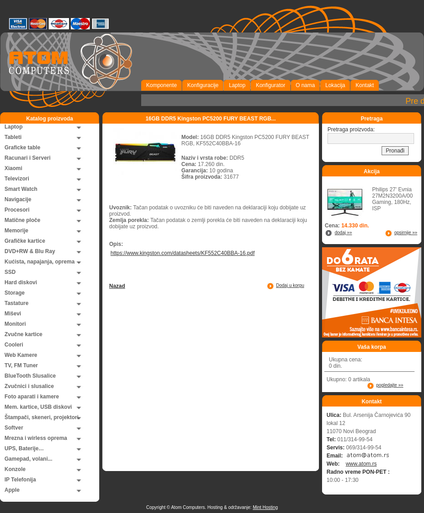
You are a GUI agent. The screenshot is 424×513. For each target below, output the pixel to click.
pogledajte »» (389, 385)
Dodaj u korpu (290, 285)
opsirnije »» (405, 232)
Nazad (117, 286)
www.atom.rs (361, 464)
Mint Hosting (265, 507)
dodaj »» (343, 232)
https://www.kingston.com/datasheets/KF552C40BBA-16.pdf (183, 253)
